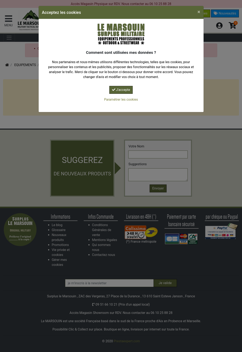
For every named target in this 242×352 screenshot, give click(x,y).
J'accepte (121, 90)
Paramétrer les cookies (121, 99)
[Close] (199, 12)
